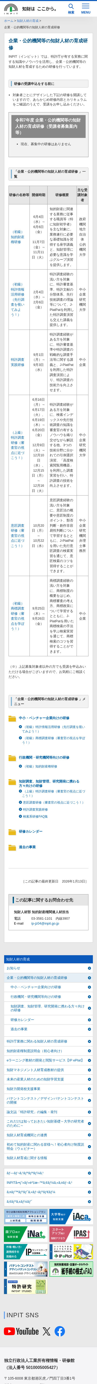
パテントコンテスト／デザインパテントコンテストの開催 (45, 1100)
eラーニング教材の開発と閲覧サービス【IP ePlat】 (45, 1060)
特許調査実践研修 (35, 809)
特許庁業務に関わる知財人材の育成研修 (37, 1041)
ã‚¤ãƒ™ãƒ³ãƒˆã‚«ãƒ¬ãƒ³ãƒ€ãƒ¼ (31, 1192)
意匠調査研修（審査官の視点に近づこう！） (17, 536)
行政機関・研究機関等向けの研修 (44, 757)
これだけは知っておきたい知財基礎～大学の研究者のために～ (45, 1123)
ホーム (8, 21)
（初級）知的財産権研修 (17, 237)
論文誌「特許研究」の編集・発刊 (32, 1112)
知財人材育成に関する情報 (27, 1158)
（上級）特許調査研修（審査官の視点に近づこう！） (53, 794)
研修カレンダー (30, 831)
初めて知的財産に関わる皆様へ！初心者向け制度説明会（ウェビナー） (45, 1146)
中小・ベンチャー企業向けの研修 (44, 718)
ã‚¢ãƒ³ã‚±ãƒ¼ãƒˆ (19, 1202)
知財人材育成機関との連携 (27, 1135)
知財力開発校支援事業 (23, 1089)
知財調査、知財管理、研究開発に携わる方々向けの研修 (49, 783)
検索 (71, 9)
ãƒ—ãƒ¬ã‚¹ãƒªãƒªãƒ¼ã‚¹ (25, 1173)
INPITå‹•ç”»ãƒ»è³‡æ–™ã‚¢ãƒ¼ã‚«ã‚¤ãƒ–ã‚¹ (39, 1183)
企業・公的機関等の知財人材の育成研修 (37, 978)
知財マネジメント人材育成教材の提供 (35, 1070)
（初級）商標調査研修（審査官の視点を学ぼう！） (53, 740)
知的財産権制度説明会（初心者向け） (35, 1051)
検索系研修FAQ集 (35, 816)
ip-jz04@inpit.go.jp (45, 923)
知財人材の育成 (28, 21)
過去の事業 (27, 847)
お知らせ (13, 968)
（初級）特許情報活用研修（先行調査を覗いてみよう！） (17, 299)
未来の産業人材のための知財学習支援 (35, 1079)
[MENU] (85, 8)
